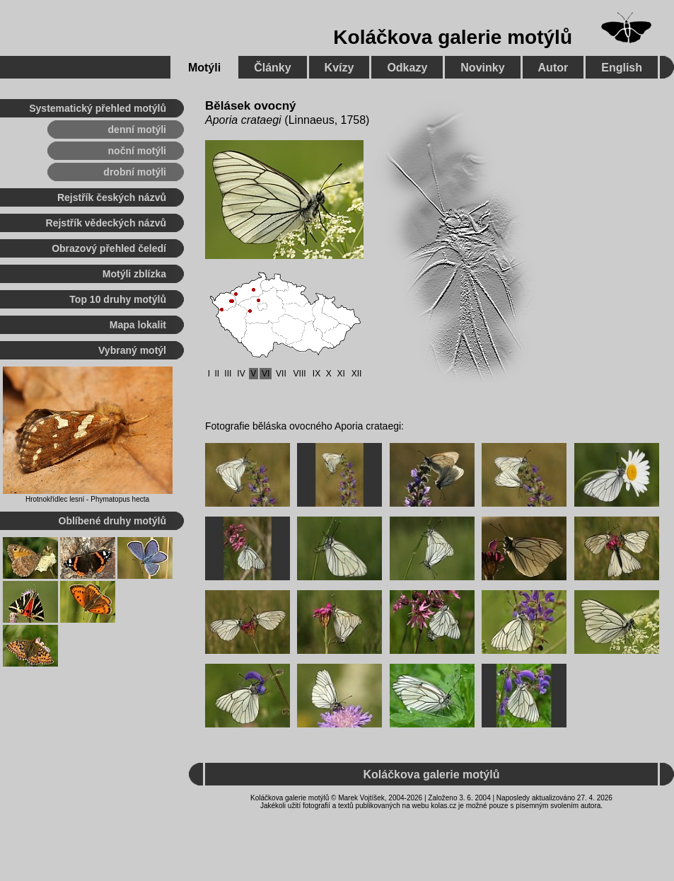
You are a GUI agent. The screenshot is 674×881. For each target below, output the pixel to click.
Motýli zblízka (134, 274)
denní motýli (137, 129)
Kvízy (339, 68)
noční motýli (137, 150)
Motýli (204, 68)
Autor (553, 68)
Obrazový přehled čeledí (109, 248)
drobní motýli (134, 172)
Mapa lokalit (138, 324)
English (621, 68)
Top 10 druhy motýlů (117, 299)
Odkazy (407, 68)
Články (272, 68)
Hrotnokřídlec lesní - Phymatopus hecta (87, 499)
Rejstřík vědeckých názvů (106, 223)
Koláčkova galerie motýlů (452, 37)
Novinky (482, 68)
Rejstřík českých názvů (111, 197)
